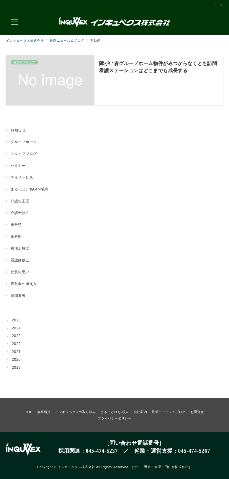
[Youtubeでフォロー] (221, 5)
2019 (16, 367)
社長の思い (20, 272)
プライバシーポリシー (114, 418)
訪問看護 (18, 296)
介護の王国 (20, 201)
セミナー (18, 166)
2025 (16, 320)
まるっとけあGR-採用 (29, 189)
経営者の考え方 (24, 284)
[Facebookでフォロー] (214, 5)
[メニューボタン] (14, 22)
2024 (16, 328)
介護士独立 (20, 213)
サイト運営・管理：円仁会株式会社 (161, 467)
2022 (16, 344)
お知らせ (18, 130)
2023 (16, 336)
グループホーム (24, 142)
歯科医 (16, 236)
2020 (16, 359)
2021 (16, 352)
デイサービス (22, 177)
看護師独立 (20, 260)
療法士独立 (20, 248)
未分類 (16, 225)
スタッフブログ (24, 154)
